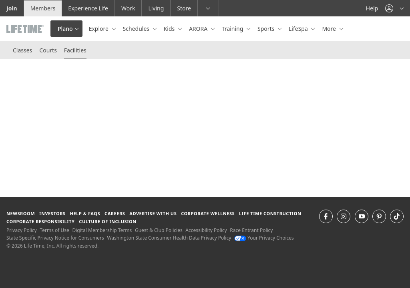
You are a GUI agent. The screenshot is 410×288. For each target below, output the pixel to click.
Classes (22, 50)
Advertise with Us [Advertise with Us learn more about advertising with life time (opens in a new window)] (153, 213)
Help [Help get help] (372, 8)
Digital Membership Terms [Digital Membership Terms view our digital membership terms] (102, 230)
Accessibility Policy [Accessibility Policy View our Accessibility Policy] (206, 230)
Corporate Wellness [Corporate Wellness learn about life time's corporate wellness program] (208, 213)
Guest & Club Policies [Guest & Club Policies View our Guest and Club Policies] (159, 230)
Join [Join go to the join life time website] (11, 8)
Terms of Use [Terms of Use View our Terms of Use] (54, 230)
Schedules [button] (137, 28)
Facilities (75, 50)
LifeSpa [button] (299, 28)
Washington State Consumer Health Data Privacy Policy (169, 237)
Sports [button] (266, 28)
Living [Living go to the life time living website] (156, 8)
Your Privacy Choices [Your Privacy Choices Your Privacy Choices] (264, 237)
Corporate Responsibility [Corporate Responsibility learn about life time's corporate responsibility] (40, 221)
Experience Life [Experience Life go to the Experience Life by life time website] (88, 8)
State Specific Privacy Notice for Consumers (55, 237)
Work (128, 8)
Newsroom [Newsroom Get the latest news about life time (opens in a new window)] (20, 213)
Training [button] (233, 28)
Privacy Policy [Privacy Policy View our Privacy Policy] (21, 230)
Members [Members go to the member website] (43, 8)
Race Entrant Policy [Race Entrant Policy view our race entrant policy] (251, 230)
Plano (65, 28)
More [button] (329, 28)
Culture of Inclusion (107, 221)
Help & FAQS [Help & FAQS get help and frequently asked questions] (85, 213)
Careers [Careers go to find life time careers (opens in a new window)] (115, 213)
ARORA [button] (199, 28)
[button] (394, 8)
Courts (48, 50)
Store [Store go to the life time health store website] (184, 8)
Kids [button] (170, 28)
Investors (52, 213)
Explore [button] (99, 28)
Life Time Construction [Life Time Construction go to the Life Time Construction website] (270, 213)
